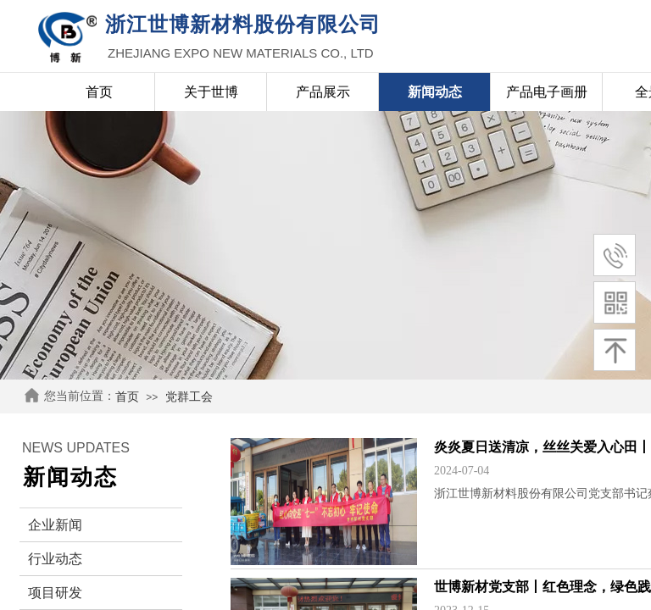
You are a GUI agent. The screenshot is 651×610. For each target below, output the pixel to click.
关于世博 (211, 92)
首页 (127, 397)
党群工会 (189, 397)
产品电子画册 (546, 92)
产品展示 (323, 92)
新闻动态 (435, 92)
